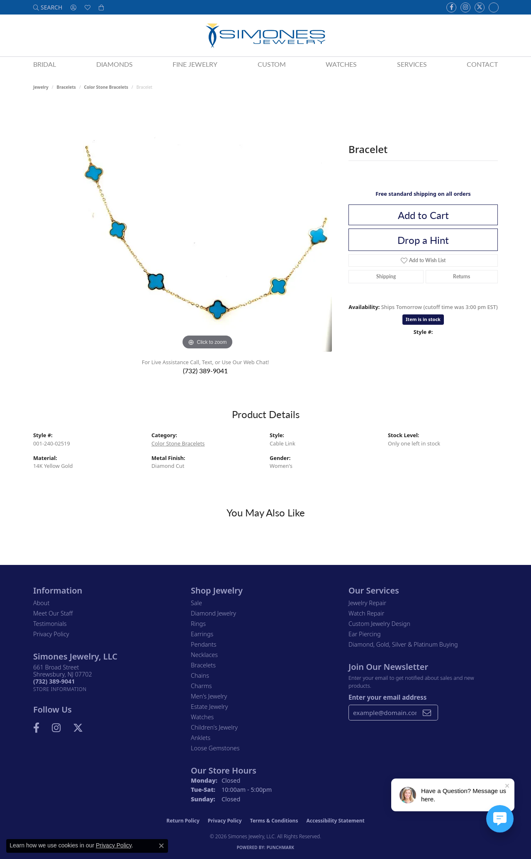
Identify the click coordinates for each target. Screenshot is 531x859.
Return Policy (183, 820)
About (41, 603)
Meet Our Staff (53, 613)
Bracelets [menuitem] (203, 665)
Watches (341, 64)
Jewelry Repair (367, 603)
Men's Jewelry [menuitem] (209, 696)
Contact (482, 64)
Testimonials (50, 624)
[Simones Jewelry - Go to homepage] (265, 35)
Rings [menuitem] (198, 624)
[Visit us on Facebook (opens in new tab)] (451, 7)
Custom (272, 64)
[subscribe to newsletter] (427, 712)
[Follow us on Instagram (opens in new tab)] (465, 7)
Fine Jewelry (195, 64)
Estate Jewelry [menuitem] (209, 707)
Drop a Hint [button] (423, 240)
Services (412, 64)
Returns (461, 276)
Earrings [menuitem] (202, 634)
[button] (47, 7)
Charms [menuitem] (201, 686)
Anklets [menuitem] (200, 738)
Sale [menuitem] (196, 603)
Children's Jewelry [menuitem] (214, 727)
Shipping (386, 276)
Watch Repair (366, 613)
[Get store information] (60, 689)
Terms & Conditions (274, 820)
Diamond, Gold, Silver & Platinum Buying (403, 644)
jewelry (41, 87)
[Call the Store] (54, 681)
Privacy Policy (51, 634)
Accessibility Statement (335, 820)
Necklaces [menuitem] (204, 655)
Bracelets (66, 87)
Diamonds (114, 64)
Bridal (44, 64)
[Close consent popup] (161, 845)
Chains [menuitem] (200, 675)
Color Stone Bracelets (106, 87)
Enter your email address (387, 697)
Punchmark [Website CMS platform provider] (281, 847)
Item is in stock (423, 319)
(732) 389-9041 (205, 370)
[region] (207, 227)
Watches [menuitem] (202, 717)
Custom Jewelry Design (379, 624)
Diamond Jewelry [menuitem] (213, 613)
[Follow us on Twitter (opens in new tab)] (480, 7)
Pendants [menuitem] (204, 644)
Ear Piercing (364, 634)
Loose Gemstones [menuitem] (215, 748)
